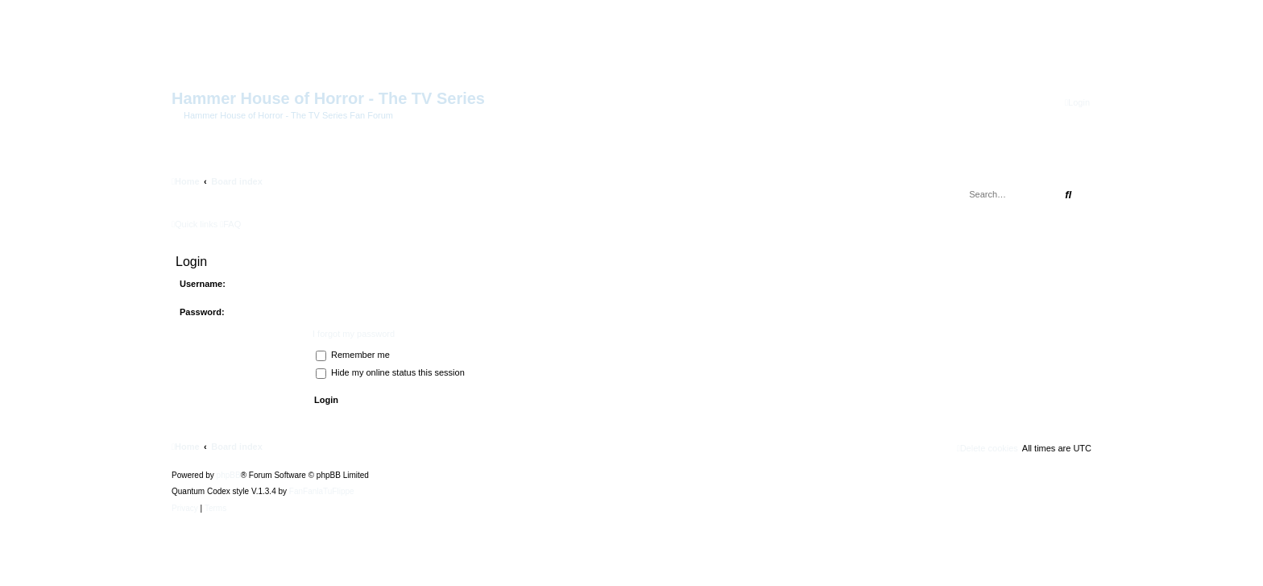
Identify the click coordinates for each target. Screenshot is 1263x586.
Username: (203, 284)
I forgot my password (354, 334)
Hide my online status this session (390, 372)
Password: (202, 312)
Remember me (353, 354)
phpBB (229, 476)
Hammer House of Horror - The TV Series (328, 98)
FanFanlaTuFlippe (321, 492)
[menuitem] (1077, 103)
